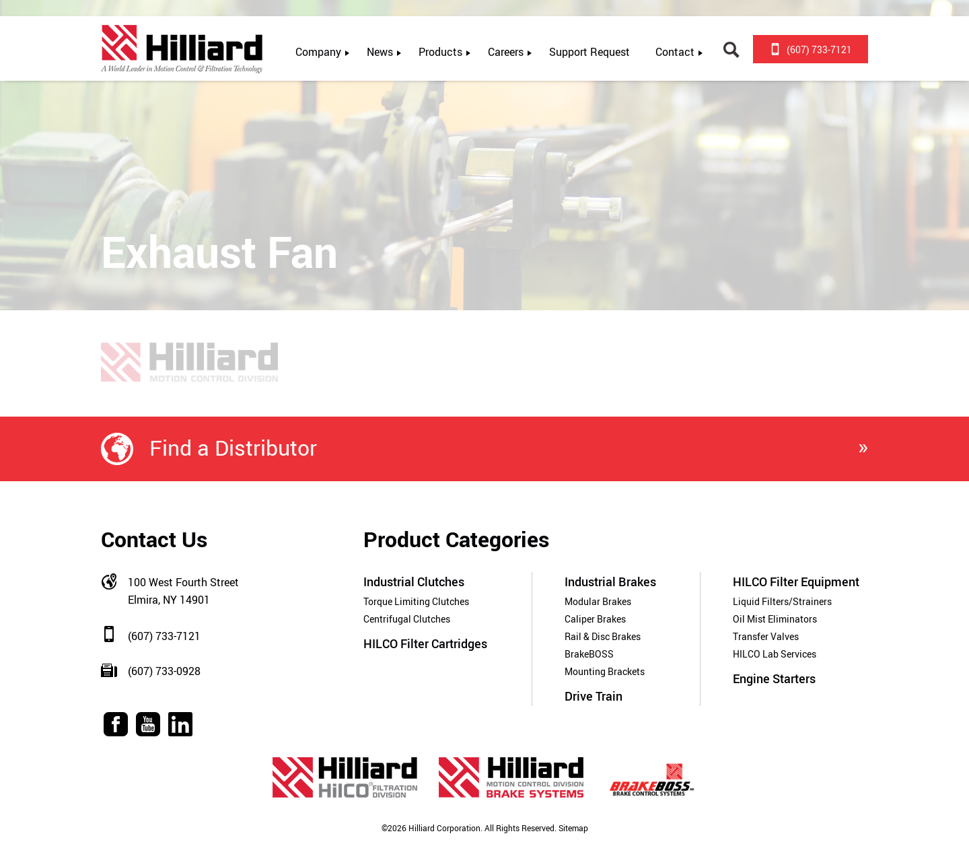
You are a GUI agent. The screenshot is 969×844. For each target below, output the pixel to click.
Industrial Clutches (413, 581)
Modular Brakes (598, 601)
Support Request (589, 51)
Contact (674, 51)
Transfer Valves (766, 636)
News (380, 51)
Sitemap (572, 828)
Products (440, 51)
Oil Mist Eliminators (775, 618)
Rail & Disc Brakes (603, 636)
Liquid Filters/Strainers (782, 601)
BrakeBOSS (589, 653)
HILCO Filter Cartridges (425, 643)
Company (318, 51)
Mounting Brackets (605, 671)
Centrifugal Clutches (406, 618)
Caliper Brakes (595, 618)
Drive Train (593, 696)
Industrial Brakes (610, 581)
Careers (506, 51)
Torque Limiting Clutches (416, 601)
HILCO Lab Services (774, 653)
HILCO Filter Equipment (796, 581)
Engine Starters (774, 678)
